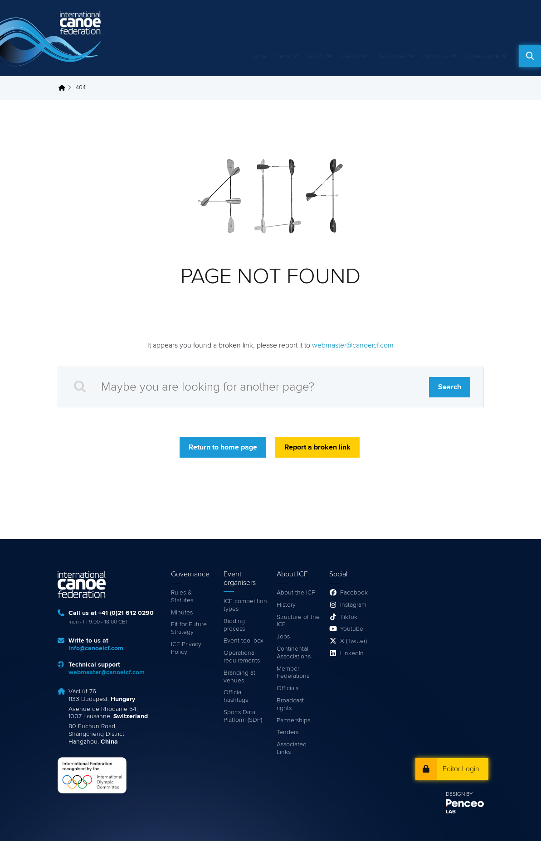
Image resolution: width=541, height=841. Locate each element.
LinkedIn (352, 653)
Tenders (287, 732)
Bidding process (234, 625)
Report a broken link (317, 447)
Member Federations (293, 673)
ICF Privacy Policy (186, 648)
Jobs (283, 636)
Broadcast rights (290, 704)
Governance (482, 56)
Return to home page (223, 447)
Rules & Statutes (182, 597)
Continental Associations (294, 653)
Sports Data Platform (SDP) (243, 716)
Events (350, 56)
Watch (315, 56)
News (283, 56)
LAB (451, 812)
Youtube (351, 629)
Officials (287, 688)
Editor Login (461, 769)
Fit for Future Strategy (189, 628)
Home (257, 56)
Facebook (354, 593)
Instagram (353, 605)
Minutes (182, 612)
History (286, 605)
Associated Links (292, 748)
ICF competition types (245, 605)
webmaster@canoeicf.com (353, 345)
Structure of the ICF (298, 621)
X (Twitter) (353, 641)
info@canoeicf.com (95, 648)
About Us (435, 56)
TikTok (348, 617)
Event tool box (243, 641)
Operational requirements (242, 657)
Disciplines (391, 56)
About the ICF (296, 593)
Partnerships (293, 720)
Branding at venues (239, 677)
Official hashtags (236, 696)
